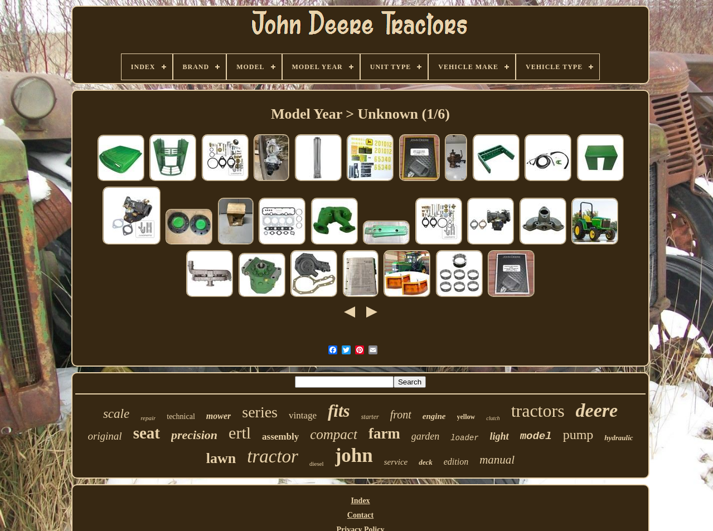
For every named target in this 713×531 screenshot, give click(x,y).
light (499, 436)
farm (384, 433)
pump (578, 434)
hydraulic (618, 437)
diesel (316, 463)
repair (148, 418)
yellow (466, 417)
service (396, 461)
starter (370, 417)
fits (339, 411)
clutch (492, 418)
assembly (280, 436)
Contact (360, 515)
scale (116, 414)
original (105, 436)
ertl (240, 432)
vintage (303, 415)
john (354, 455)
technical (181, 416)
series (260, 412)
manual (497, 459)
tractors (538, 411)
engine (434, 416)
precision (194, 435)
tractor (272, 456)
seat (146, 433)
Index (360, 500)
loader (464, 437)
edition (456, 461)
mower (218, 416)
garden (425, 436)
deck (426, 462)
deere (597, 410)
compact (333, 434)
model (536, 436)
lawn (221, 458)
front (400, 414)
